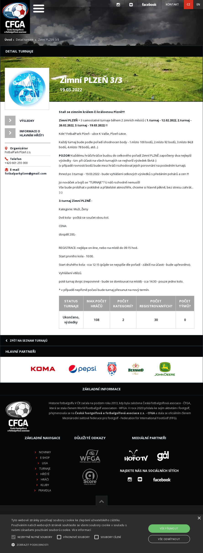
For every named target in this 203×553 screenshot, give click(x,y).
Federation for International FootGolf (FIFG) (148, 418)
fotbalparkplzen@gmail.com (26, 173)
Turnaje (44, 468)
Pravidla (45, 490)
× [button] (199, 518)
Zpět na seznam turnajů (26, 341)
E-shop (45, 458)
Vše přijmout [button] (169, 528)
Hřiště (44, 474)
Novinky (45, 452)
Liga (45, 463)
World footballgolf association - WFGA (102, 408)
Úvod (8, 40)
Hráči (45, 479)
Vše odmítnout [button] (169, 539)
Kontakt (172, 4)
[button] (70, 544)
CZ (188, 4)
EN (198, 4)
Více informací (81, 530)
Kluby (45, 485)
